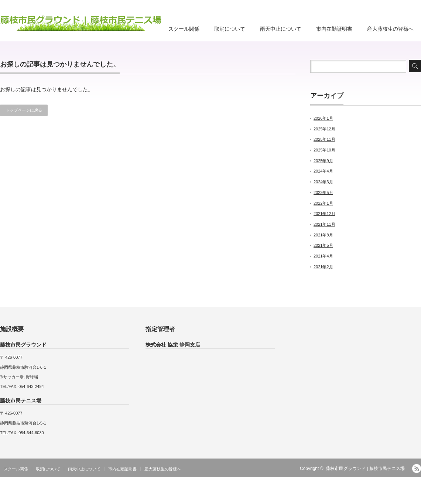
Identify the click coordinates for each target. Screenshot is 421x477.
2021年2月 (323, 267)
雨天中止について (280, 29)
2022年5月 (323, 192)
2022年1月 (323, 203)
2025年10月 (324, 150)
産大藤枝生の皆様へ (390, 29)
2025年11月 (324, 139)
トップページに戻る (24, 110)
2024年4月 (323, 171)
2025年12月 (324, 129)
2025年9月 (323, 161)
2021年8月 (323, 235)
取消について (229, 29)
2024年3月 (323, 182)
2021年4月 (323, 256)
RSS (416, 468)
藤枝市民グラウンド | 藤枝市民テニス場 (365, 468)
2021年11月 (324, 224)
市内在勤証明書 (334, 29)
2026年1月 (323, 118)
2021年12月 (324, 213)
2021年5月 (323, 245)
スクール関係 (183, 29)
